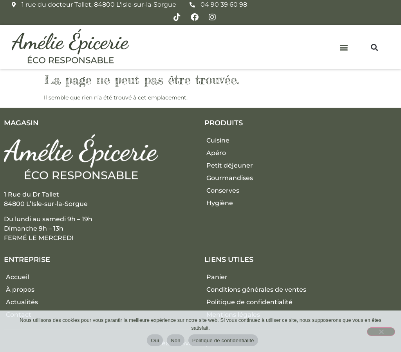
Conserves (222, 190)
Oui (155, 340)
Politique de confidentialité (249, 302)
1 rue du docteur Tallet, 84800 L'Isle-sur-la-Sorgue (99, 4)
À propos (20, 289)
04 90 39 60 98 (223, 4)
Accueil (17, 277)
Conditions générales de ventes (256, 289)
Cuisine (217, 140)
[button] (344, 47)
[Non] (381, 331)
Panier (217, 277)
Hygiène (219, 203)
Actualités (22, 302)
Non (176, 340)
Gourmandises (229, 178)
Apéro (216, 153)
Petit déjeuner (229, 165)
